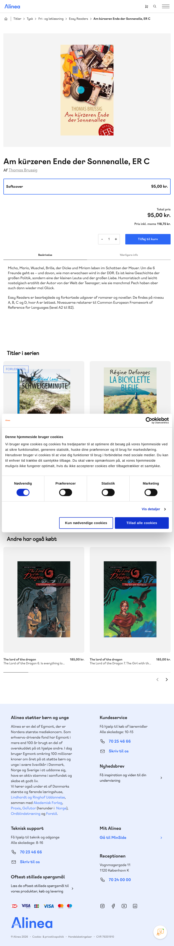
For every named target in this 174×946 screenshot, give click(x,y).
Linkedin (135, 902)
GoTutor (29, 804)
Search (155, 6)
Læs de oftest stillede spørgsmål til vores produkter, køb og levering (40, 885)
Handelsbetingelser (80, 933)
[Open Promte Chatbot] (160, 932)
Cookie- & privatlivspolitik (48, 933)
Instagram (102, 902)
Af (5, 170)
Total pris (164, 209)
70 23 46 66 (31, 848)
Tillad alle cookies (141, 523)
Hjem (5, 18)
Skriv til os (118, 747)
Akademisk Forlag (48, 799)
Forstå (51, 810)
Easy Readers (78, 19)
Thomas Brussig (23, 170)
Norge (61, 804)
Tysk (30, 19)
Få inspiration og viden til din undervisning (123, 774)
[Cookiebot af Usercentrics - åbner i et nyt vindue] (149, 420)
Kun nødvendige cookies (86, 523)
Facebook (113, 902)
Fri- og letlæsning (50, 19)
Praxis (16, 804)
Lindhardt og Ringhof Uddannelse (38, 793)
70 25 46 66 (120, 737)
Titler (17, 19)
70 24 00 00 (120, 876)
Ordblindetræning (25, 810)
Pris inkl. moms (145, 224)
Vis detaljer (151, 509)
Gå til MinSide (113, 834)
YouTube (124, 902)
